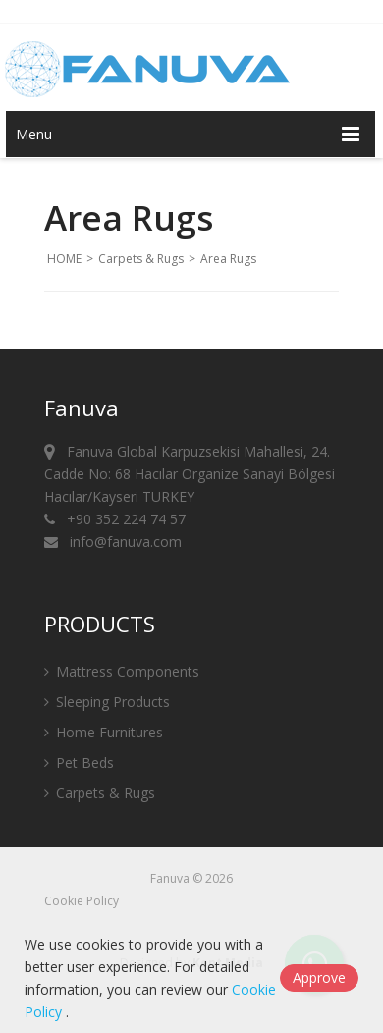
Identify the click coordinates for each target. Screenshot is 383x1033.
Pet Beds (79, 762)
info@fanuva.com (113, 541)
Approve (319, 977)
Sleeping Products (107, 701)
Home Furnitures (103, 732)
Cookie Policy (81, 901)
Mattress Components (121, 671)
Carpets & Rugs (141, 258)
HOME (64, 258)
